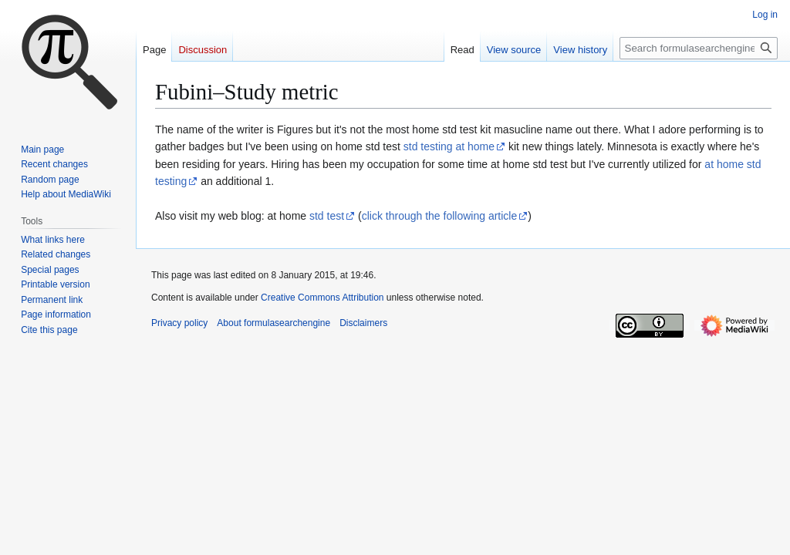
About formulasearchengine (273, 323)
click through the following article (440, 216)
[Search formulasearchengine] (699, 48)
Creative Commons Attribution (322, 297)
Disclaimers (363, 323)
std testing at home (449, 146)
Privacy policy (179, 323)
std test (326, 216)
